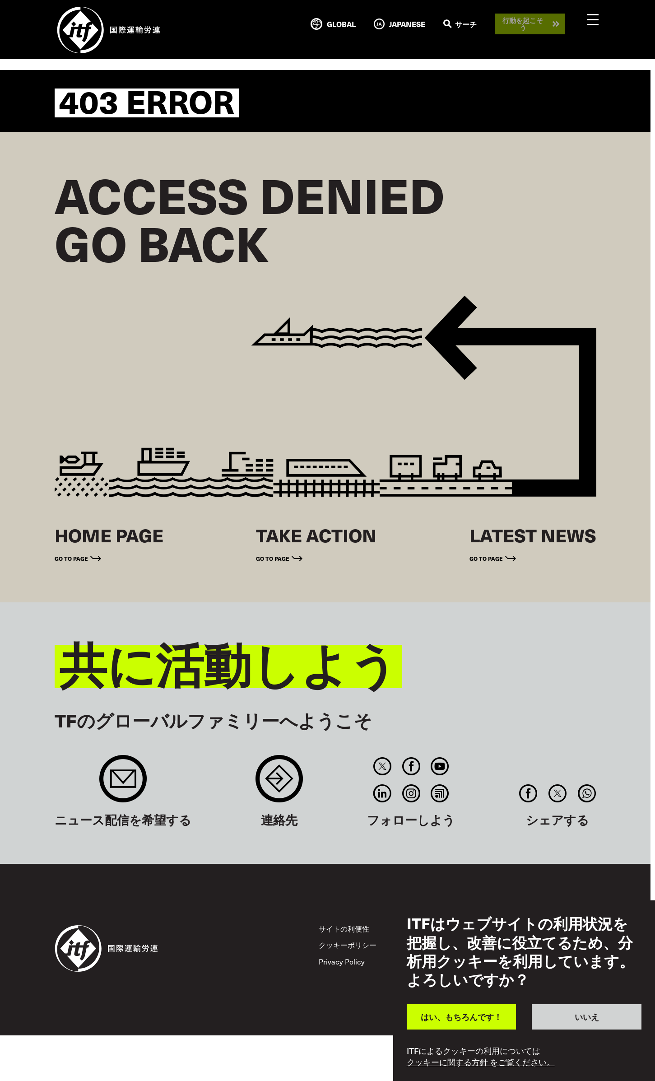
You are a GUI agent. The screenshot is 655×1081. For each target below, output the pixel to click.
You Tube (439, 766)
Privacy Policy (342, 961)
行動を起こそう (522, 23)
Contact (279, 783)
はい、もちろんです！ (461, 1017)
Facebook (411, 766)
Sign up (123, 783)
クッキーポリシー (347, 944)
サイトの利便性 (344, 928)
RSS (439, 793)
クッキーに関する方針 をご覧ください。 (481, 1062)
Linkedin (382, 793)
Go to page (71, 558)
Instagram (411, 793)
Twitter (382, 766)
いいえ (587, 1017)
